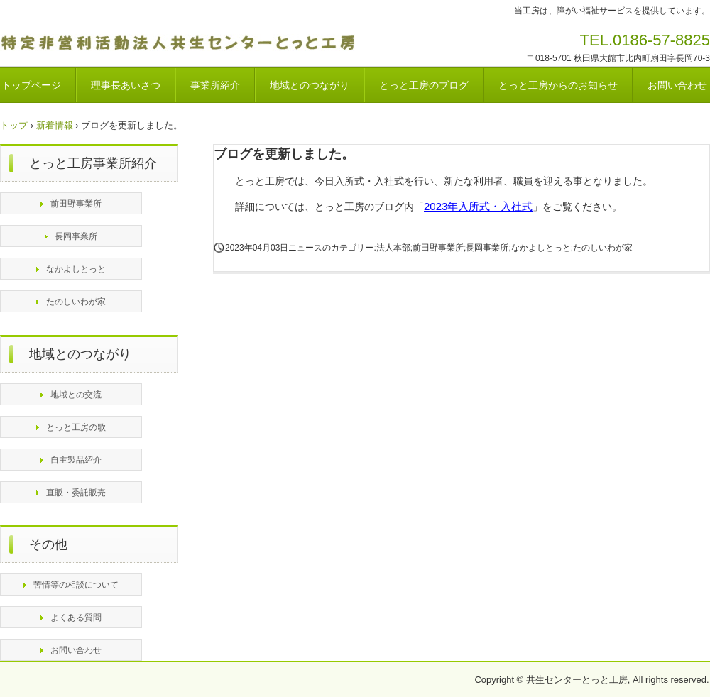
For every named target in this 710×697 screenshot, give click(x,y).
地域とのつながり (309, 85)
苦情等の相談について (76, 585)
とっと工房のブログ (424, 85)
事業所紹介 (215, 85)
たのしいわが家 (76, 302)
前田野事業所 (76, 204)
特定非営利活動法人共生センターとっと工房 (182, 44)
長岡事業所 (76, 236)
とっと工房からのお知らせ (558, 85)
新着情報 (54, 125)
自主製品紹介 (76, 460)
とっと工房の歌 (76, 427)
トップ (14, 125)
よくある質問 (76, 617)
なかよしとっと (76, 269)
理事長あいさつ (125, 85)
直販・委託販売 (76, 493)
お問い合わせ (76, 650)
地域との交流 (76, 395)
